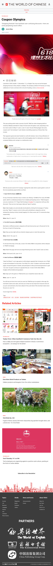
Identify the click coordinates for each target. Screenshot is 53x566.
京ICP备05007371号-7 (46, 564)
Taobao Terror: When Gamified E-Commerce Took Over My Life (22, 339)
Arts (3, 511)
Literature (4, 513)
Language (4, 507)
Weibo (44, 156)
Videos (16, 507)
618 (12, 297)
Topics (4, 498)
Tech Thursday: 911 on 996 (11, 458)
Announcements (26, 501)
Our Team (41, 503)
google (39, 119)
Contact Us (42, 509)
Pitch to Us (42, 507)
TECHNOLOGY (5, 16)
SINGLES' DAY (6, 297)
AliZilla (14, 291)
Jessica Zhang (9, 29)
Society (4, 501)
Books (16, 503)
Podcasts (17, 505)
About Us (41, 501)
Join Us (41, 505)
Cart (27, 12)
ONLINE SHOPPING (24, 297)
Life (3, 503)
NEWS (4, 377)
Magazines (17, 501)
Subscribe (26, 10)
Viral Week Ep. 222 (8, 418)
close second (40, 88)
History (4, 509)
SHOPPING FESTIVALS (36, 297)
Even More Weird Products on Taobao (14, 379)
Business (4, 505)
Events (24, 503)
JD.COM (17, 297)
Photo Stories (5, 515)
